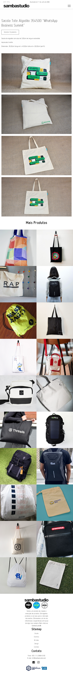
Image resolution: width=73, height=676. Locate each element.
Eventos (36, 637)
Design (37, 644)
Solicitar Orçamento (10, 32)
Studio (36, 633)
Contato (36, 647)
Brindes (36, 640)
